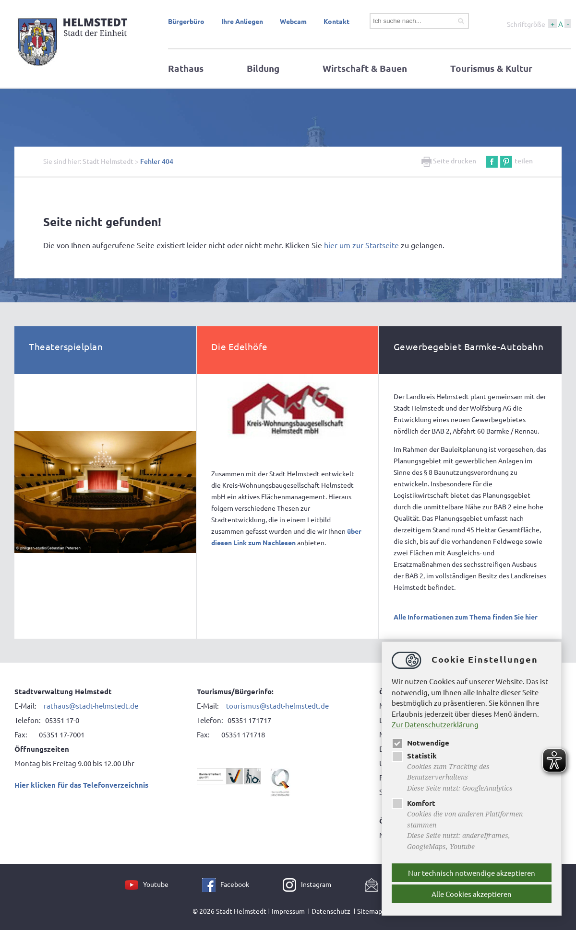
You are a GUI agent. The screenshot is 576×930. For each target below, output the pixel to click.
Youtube (155, 884)
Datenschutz (331, 911)
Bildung (263, 68)
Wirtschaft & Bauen (365, 68)
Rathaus (186, 68)
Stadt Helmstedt (108, 161)
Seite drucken (448, 160)
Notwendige (420, 742)
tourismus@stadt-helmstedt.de (277, 705)
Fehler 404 (156, 161)
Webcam (293, 21)
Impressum (288, 911)
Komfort (413, 803)
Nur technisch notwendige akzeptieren (471, 872)
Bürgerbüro (186, 21)
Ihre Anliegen (242, 21)
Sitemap (369, 911)
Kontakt (336, 21)
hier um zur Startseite (361, 245)
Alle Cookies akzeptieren (472, 893)
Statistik (414, 755)
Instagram (316, 884)
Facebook (234, 884)
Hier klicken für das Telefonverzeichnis (81, 785)
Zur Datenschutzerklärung (435, 724)
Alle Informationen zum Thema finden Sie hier (466, 616)
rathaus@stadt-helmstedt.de (91, 705)
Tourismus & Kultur (491, 68)
